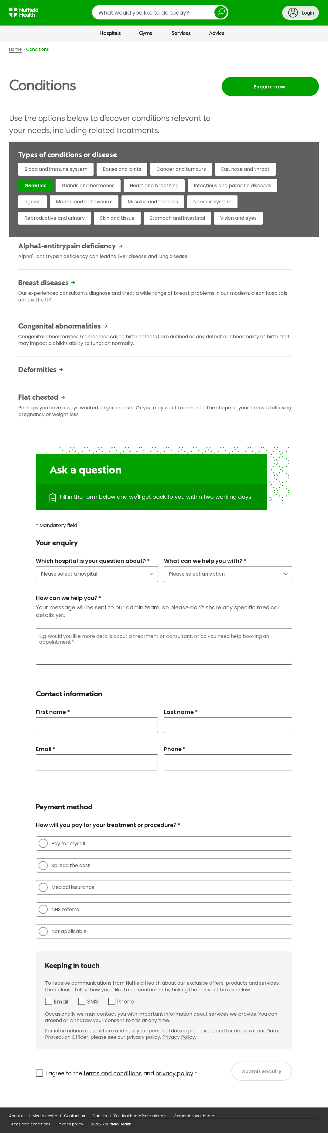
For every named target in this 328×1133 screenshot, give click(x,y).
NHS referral (59, 909)
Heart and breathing (154, 185)
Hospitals (110, 33)
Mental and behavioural (84, 201)
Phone (125, 1001)
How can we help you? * (68, 598)
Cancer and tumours (181, 169)
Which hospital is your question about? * (93, 561)
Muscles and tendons (153, 201)
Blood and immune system (55, 169)
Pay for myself (62, 843)
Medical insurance (66, 887)
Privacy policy (70, 1124)
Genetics (35, 185)
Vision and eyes (238, 218)
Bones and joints (122, 169)
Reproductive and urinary (54, 218)
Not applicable (63, 931)
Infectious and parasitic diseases (232, 185)
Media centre (45, 1115)
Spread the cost (64, 865)
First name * (53, 712)
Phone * (175, 749)
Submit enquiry (262, 1071)
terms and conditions (113, 1073)
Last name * (181, 712)
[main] (164, 575)
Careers (99, 1115)
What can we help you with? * (205, 561)
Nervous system (212, 201)
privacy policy (174, 1073)
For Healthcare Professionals (140, 1115)
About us (17, 1115)
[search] (160, 12)
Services (181, 33)
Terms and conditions (29, 1124)
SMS (92, 1001)
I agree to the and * (121, 1073)
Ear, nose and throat (245, 169)
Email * (46, 749)
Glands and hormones (88, 185)
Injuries (32, 201)
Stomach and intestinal (177, 218)
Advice (216, 33)
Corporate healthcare (194, 1115)
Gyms (145, 33)
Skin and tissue (117, 218)
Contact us (74, 1115)
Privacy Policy (178, 1037)
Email (61, 1001)
